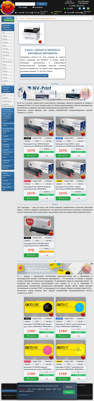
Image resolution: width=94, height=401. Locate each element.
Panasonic (6, 55)
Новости (5, 180)
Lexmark (5, 49)
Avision (5, 77)
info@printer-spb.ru (56, 13)
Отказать (69, 387)
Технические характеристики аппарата (34, 75)
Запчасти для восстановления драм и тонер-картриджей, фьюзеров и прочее (8, 115)
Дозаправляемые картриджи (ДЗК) (8, 131)
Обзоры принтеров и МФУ (7, 175)
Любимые (76, 13)
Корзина (68, 13)
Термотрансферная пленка (8, 124)
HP (4, 32)
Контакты (27, 13)
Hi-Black (5, 98)
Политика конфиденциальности (12, 390)
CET (4, 94)
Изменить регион (9, 20)
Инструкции (6, 184)
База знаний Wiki (7, 188)
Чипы (4, 157)
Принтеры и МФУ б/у (6, 167)
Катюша (5, 81)
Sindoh (5, 74)
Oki (4, 58)
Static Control (7, 101)
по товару (23, 7)
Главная (19, 13)
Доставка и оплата (43, 13)
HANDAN (6, 104)
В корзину (31, 155)
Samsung (6, 52)
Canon (5, 36)
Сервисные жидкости (6, 161)
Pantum (5, 71)
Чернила (5, 136)
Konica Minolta (7, 61)
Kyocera (5, 42)
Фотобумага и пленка (7, 140)
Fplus (4, 84)
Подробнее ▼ (23, 395)
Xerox (4, 45)
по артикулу (38, 7)
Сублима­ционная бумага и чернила (8, 152)
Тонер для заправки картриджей (6, 89)
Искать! (41, 4)
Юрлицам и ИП (86, 13)
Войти (35, 13)
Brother (5, 39)
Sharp (4, 68)
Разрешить (69, 392)
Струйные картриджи (6, 146)
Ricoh (4, 65)
